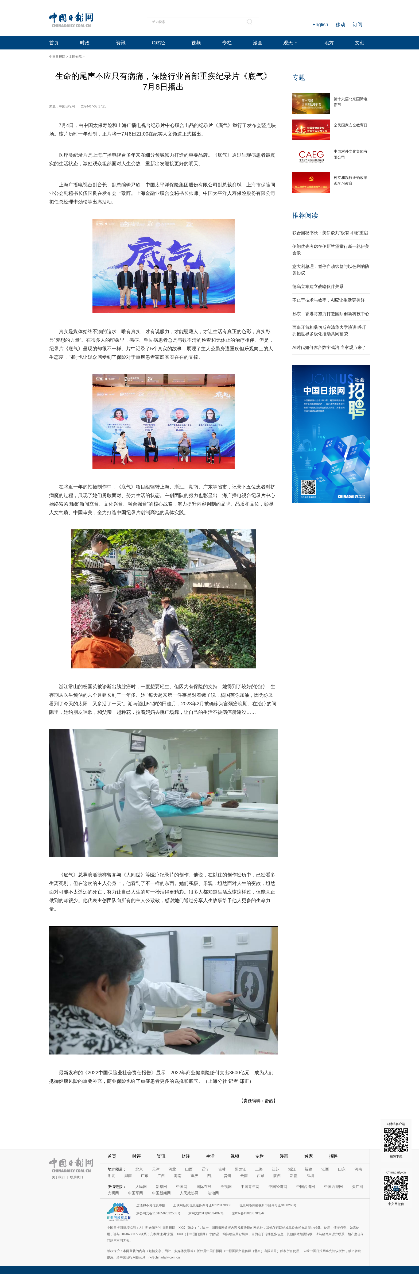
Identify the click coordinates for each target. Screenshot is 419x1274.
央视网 (226, 1186)
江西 (325, 1169)
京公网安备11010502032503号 (158, 1213)
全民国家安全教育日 (350, 125)
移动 (340, 24)
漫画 (257, 42)
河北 (172, 1169)
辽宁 (205, 1169)
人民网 (141, 1186)
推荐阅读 (305, 215)
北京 (139, 1169)
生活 (210, 1156)
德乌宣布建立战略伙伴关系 (318, 286)
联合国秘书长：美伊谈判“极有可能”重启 (330, 232)
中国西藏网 (333, 1186)
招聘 (333, 1156)
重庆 (194, 1175)
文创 (359, 42)
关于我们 (58, 1177)
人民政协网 (189, 1193)
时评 (136, 1156)
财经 (185, 1156)
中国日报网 (57, 57)
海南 (177, 1175)
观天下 (290, 42)
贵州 (227, 1175)
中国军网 (135, 1193)
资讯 (121, 42)
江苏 (275, 1169)
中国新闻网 (161, 1193)
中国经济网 (278, 1186)
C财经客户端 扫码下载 (396, 1140)
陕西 (277, 1175)
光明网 (113, 1193)
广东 (144, 1175)
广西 (161, 1175)
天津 (156, 1169)
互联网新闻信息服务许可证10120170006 (202, 1205)
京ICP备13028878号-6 (248, 1213)
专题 (298, 77)
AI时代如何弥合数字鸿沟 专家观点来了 (329, 347)
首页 (54, 42)
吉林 (222, 1169)
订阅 (357, 24)
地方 (329, 42)
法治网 (213, 1193)
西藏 (260, 1175)
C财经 (158, 42)
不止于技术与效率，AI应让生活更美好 (328, 300)
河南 (358, 1169)
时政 (85, 42)
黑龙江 (240, 1169)
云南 (244, 1175)
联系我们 (76, 1177)
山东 (342, 1169)
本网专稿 (75, 57)
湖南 (128, 1175)
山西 (189, 1169)
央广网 (357, 1186)
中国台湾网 (305, 1186)
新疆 (293, 1175)
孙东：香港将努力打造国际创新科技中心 (330, 313)
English (320, 24)
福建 (308, 1169)
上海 (259, 1169)
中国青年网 (250, 1186)
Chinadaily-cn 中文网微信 (396, 1188)
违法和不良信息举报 (150, 1205)
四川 (211, 1175)
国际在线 (203, 1186)
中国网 (181, 1186)
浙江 (292, 1169)
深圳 (310, 1175)
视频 (196, 42)
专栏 (227, 42)
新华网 (161, 1186)
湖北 (111, 1175)
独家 (308, 1156)
